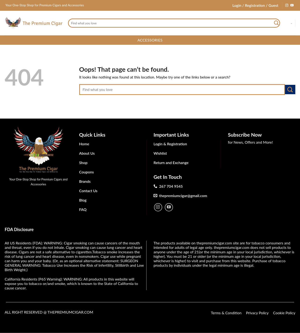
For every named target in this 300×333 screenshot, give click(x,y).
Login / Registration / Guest (255, 5)
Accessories (149, 40)
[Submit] (276, 23)
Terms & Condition (226, 313)
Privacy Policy (257, 313)
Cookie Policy (284, 313)
